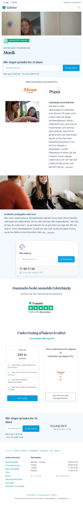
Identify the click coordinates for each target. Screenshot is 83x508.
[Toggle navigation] (78, 8)
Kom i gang (22, 402)
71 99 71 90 (17, 75)
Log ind (14, 3)
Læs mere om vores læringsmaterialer (60, 400)
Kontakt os (58, 499)
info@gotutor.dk (66, 481)
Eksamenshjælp (11, 467)
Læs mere (71, 168)
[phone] (33, 69)
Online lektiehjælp (12, 473)
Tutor (7, 477)
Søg (5, 3)
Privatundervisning (12, 470)
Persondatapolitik (27, 499)
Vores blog (9, 487)
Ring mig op (71, 69)
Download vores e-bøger (14, 491)
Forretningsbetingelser (44, 499)
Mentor (8, 480)
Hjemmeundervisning (13, 484)
